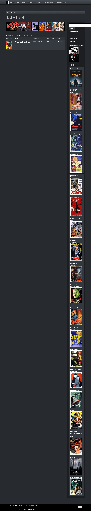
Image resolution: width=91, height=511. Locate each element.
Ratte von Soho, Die (76, 477)
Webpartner (73, 35)
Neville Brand (11, 12)
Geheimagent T (74, 390)
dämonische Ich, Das (76, 134)
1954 (47, 41)
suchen (72, 28)
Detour (72, 410)
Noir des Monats (49, 2)
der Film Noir (15, 2)
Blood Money (74, 154)
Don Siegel (60, 41)
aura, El (72, 457)
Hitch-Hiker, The (74, 197)
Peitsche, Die (74, 113)
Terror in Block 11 (22, 42)
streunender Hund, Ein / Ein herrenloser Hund (76, 90)
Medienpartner (74, 31)
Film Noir (31, 2)
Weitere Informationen (29, 510)
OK (80, 507)
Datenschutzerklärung (76, 45)
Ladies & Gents (62, 2)
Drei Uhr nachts (74, 349)
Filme (39, 2)
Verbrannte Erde (75, 68)
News (24, 2)
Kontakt (72, 41)
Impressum (73, 38)
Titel (16, 38)
